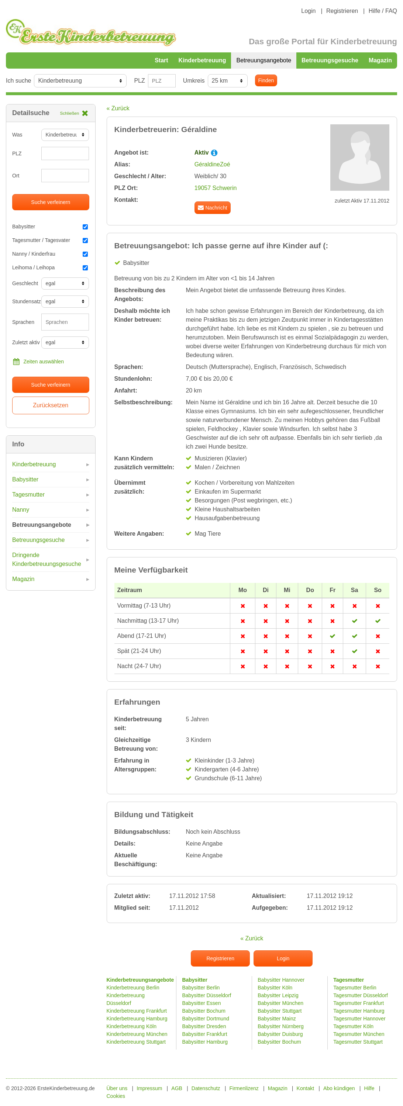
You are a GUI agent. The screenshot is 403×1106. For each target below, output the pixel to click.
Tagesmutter (28, 494)
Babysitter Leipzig (278, 995)
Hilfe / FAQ (383, 11)
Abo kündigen (339, 1088)
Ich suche (18, 80)
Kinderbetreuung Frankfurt (137, 1011)
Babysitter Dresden (204, 1026)
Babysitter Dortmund (205, 1019)
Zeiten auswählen (38, 361)
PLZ (139, 80)
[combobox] (65, 322)
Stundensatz (24, 301)
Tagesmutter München (359, 1034)
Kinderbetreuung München (137, 1034)
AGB (176, 1088)
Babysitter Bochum (203, 1011)
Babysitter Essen (201, 1003)
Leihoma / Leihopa (50, 267)
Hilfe (369, 1088)
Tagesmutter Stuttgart (358, 1042)
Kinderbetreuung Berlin (133, 988)
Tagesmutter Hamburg (359, 1011)
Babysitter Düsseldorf (206, 995)
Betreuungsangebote (263, 60)
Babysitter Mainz (277, 1019)
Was (17, 135)
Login (308, 11)
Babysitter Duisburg (280, 1034)
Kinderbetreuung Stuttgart (136, 1042)
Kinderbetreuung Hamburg (137, 1019)
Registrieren (342, 11)
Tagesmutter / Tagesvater (50, 240)
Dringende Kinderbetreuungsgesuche (46, 559)
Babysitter (50, 226)
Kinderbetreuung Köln (131, 1026)
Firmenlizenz (244, 1088)
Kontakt (305, 1088)
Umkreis (194, 80)
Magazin (380, 60)
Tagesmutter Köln (353, 1026)
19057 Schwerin (215, 188)
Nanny (20, 510)
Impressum (149, 1088)
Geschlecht (24, 283)
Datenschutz (206, 1088)
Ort (15, 176)
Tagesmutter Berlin (354, 988)
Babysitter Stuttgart (280, 1011)
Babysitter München (280, 1003)
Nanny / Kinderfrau (50, 254)
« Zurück (118, 108)
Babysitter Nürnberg (281, 1026)
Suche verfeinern (50, 202)
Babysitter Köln (275, 988)
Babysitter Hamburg (205, 1042)
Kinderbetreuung (202, 60)
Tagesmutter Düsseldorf (360, 995)
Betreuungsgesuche (330, 60)
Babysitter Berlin (201, 988)
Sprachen (23, 322)
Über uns (117, 1088)
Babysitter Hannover (281, 980)
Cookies (116, 1096)
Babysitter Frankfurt (204, 1034)
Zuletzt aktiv (24, 342)
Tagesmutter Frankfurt (358, 1003)
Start (161, 60)
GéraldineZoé (212, 164)
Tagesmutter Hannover (359, 1019)
